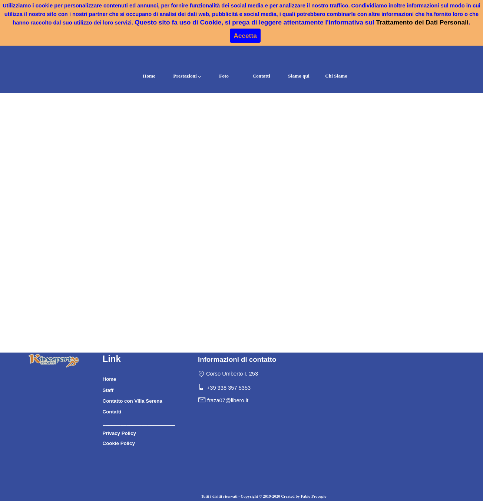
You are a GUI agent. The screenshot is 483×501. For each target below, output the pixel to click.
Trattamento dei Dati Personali (422, 22)
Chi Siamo (336, 76)
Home (149, 76)
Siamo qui (298, 76)
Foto (224, 76)
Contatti (261, 76)
